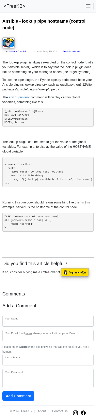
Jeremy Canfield (17, 51)
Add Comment (18, 396)
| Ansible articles (69, 51)
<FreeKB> (13, 6)
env (11, 97)
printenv (24, 97)
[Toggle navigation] (88, 6)
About (42, 411)
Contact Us (60, 411)
